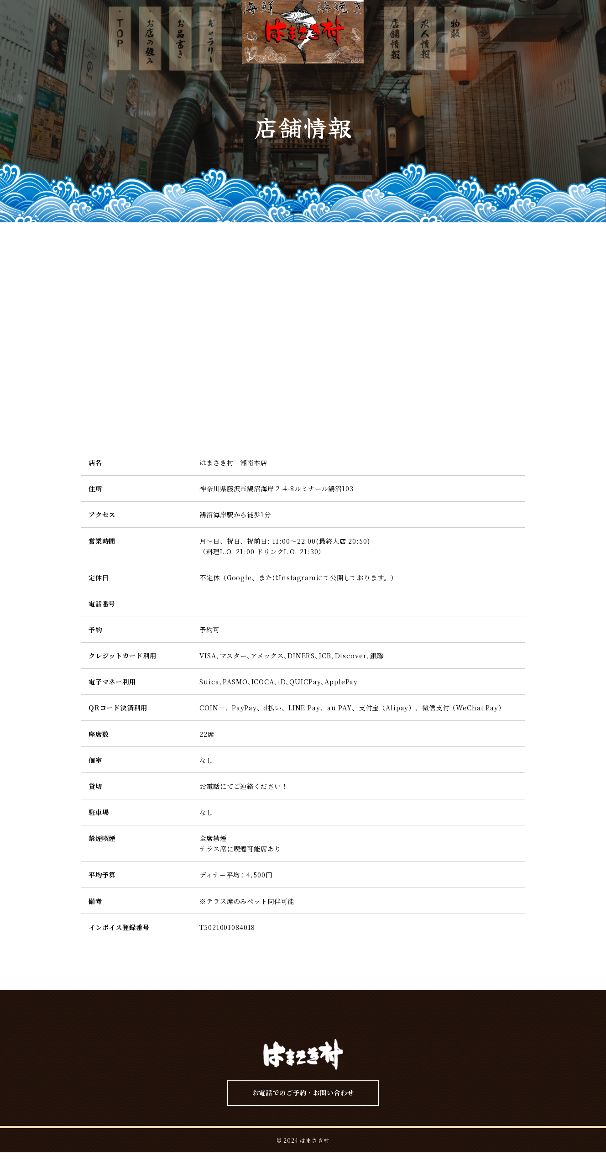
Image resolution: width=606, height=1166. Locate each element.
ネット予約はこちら (595, 624)
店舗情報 (372, 1023)
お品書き (244, 1023)
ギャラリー (308, 1023)
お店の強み (180, 1023)
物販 (482, 1023)
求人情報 (432, 1023)
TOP (124, 1023)
